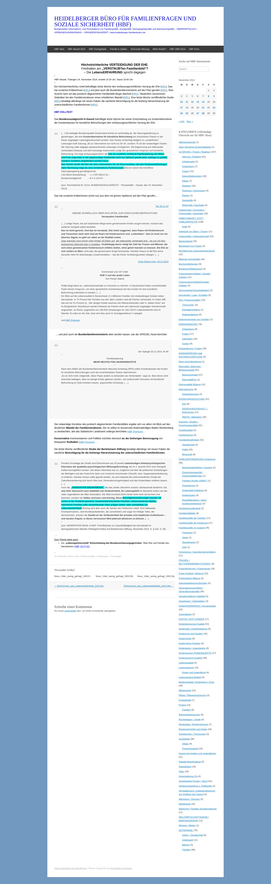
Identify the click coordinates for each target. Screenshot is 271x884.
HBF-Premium (73, 320)
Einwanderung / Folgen (190, 348)
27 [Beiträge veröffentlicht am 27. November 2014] (198, 113)
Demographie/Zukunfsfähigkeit (194, 290)
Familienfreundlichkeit (189, 508)
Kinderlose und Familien (191, 633)
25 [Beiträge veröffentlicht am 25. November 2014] (187, 113)
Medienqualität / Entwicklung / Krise (196, 682)
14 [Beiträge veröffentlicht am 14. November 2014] (203, 102)
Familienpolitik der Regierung (193, 523)
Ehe (184, 404)
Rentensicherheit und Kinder (193, 729)
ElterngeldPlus (189, 379)
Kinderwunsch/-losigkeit (190, 658)
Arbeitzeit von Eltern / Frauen (193, 231)
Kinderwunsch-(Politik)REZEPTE (195, 653)
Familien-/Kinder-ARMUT (194, 480)
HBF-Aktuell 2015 (76, 49)
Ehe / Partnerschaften (85, 556)
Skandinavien (189, 542)
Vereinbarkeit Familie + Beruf (193, 781)
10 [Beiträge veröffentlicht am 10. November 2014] (181, 102)
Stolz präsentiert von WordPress (70, 868)
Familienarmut (186, 435)
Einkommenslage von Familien (194, 319)
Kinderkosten (188, 495)
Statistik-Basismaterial (190, 761)
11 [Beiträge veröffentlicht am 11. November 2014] (187, 102)
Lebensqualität (186, 662)
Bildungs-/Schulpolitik (189, 259)
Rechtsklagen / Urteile (190, 719)
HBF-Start (59, 49)
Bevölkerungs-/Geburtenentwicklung (197, 251)
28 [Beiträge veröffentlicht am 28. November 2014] (203, 113)
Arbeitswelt (187, 840)
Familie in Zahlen (118, 49)
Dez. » (190, 121)
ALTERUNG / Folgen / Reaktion (194, 152)
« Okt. (182, 121)
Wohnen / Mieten (187, 825)
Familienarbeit (186, 430)
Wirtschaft (187, 454)
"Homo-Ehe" (188, 305)
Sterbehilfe (187, 200)
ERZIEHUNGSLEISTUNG (192, 399)
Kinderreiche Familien (189, 643)
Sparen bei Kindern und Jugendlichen (197, 753)
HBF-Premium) (135, 431)
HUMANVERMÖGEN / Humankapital (197, 606)
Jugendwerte (185, 614)
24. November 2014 (63, 556)
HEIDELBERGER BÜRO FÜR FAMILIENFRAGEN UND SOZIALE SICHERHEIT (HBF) (125, 21)
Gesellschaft (188, 444)
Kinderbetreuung (190, 394)
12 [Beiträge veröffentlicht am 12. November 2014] (192, 102)
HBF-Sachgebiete (98, 49)
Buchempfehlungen (188, 264)
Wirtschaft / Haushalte (193, 205)
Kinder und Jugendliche (194, 672)
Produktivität (185, 700)
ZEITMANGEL (186, 830)
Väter (181, 771)
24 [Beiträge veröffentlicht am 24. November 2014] (181, 113)
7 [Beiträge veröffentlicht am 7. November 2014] (203, 96)
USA (184, 547)
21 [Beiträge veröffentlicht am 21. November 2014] (203, 107)
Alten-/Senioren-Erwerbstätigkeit (195, 147)
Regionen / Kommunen (193, 190)
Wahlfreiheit (184, 804)
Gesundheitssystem (192, 176)
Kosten (185, 343)
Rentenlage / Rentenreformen (193, 724)
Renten (185, 195)
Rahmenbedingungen (189, 714)
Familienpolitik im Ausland (192, 527)
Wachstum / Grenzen (189, 799)
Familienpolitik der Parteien (192, 518)
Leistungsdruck (186, 667)
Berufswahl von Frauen (190, 246)
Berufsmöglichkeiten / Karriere (197, 467)
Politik (185, 449)
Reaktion (186, 185)
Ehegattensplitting (191, 309)
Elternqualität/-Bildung (190, 384)
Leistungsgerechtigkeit (190, 677)
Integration (187, 338)
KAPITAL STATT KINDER (191, 619)
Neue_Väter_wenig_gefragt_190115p (156, 576)
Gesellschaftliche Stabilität (192, 596)
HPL (163, 86)
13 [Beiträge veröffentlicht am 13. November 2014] (198, 102)
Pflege (185, 181)
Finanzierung (188, 485)
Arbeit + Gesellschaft (192, 835)
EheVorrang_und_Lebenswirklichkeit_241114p (79, 586)
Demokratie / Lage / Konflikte (193, 295)
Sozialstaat (184, 739)
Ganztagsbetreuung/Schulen (193, 583)
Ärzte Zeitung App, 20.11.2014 (153, 261)
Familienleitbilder (187, 513)
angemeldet (70, 611)
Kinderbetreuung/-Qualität (191, 624)
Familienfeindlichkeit (189, 440)
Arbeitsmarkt (188, 161)
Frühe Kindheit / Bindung (191, 573)
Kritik (184, 226)
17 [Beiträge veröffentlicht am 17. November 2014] (181, 107)
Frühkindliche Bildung (189, 578)
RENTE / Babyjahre (192, 417)
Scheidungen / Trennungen (108, 556)
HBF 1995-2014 (178, 49)
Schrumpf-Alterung (139, 49)
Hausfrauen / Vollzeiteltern (192, 601)
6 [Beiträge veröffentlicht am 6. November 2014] (197, 96)
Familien (186, 710)
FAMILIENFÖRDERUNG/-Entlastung (197, 459)
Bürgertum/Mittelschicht (190, 269)
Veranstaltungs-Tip (188, 776)
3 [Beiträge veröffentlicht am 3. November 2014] (181, 96)
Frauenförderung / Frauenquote (194, 568)
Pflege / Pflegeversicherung (192, 695)
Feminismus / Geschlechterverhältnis (197, 552)
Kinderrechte (185, 638)
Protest (182, 705)
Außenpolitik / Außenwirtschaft (194, 236)
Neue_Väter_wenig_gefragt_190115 (72, 576)
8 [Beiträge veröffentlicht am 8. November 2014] (208, 96)
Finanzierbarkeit (190, 748)
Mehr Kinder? (159, 49)
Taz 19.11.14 (162, 206)
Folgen (185, 171)
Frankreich (187, 532)
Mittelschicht (185, 690)
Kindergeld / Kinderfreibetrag (193, 629)
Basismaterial (185, 241)
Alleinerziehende (187, 142)
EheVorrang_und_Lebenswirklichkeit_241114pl (149, 586)
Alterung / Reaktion (191, 156)
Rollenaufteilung (190, 314)
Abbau (185, 743)
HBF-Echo (194, 49)
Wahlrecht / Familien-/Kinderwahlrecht (198, 809)
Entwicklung (188, 166)
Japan (185, 537)
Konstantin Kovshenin (121, 868)
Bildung (186, 845)
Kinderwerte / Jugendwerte (192, 648)
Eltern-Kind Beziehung (190, 361)
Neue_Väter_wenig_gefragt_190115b (114, 576)
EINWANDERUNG (188, 324)
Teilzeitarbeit (185, 766)
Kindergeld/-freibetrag (193, 490)
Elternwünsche (186, 389)
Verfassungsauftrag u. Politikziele (195, 786)
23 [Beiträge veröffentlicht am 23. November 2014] (214, 107)
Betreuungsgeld (190, 374)
